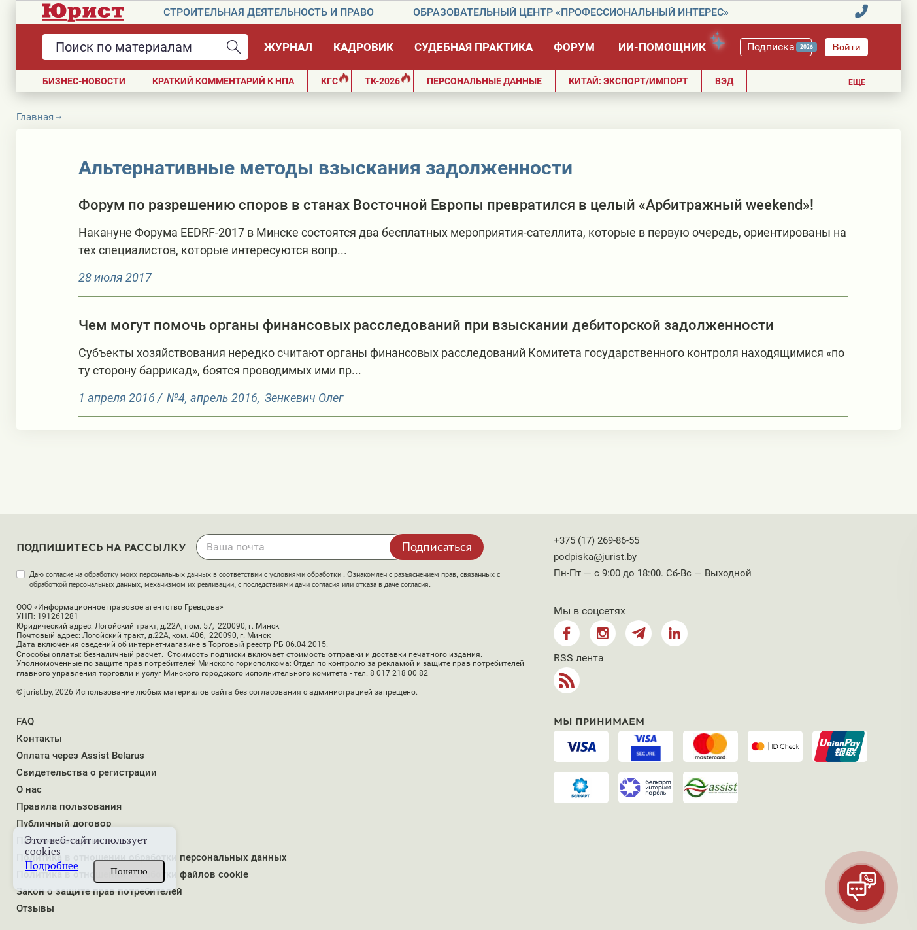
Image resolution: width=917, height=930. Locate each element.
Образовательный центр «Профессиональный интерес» (571, 12)
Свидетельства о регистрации (86, 772)
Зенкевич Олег (304, 398)
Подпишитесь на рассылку (101, 547)
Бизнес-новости (83, 81)
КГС (335, 79)
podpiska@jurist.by (595, 557)
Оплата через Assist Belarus (80, 755)
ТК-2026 (388, 79)
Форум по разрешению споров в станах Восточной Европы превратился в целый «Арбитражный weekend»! (446, 205)
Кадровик (363, 47)
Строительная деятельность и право (268, 12)
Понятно (129, 871)
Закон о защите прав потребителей (99, 891)
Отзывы (35, 908)
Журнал (288, 47)
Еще (856, 82)
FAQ (25, 721)
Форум (574, 47)
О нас (29, 789)
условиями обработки (306, 574)
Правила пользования (69, 806)
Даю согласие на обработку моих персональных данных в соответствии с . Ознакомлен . (264, 579)
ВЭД (724, 81)
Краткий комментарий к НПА (223, 81)
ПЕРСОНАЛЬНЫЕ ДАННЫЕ (484, 81)
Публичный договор (63, 823)
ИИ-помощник (668, 45)
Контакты (39, 738)
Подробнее (51, 865)
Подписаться (436, 546)
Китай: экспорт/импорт (628, 81)
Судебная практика (473, 47)
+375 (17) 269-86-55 (596, 540)
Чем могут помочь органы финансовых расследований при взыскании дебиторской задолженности (426, 325)
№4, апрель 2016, (213, 398)
